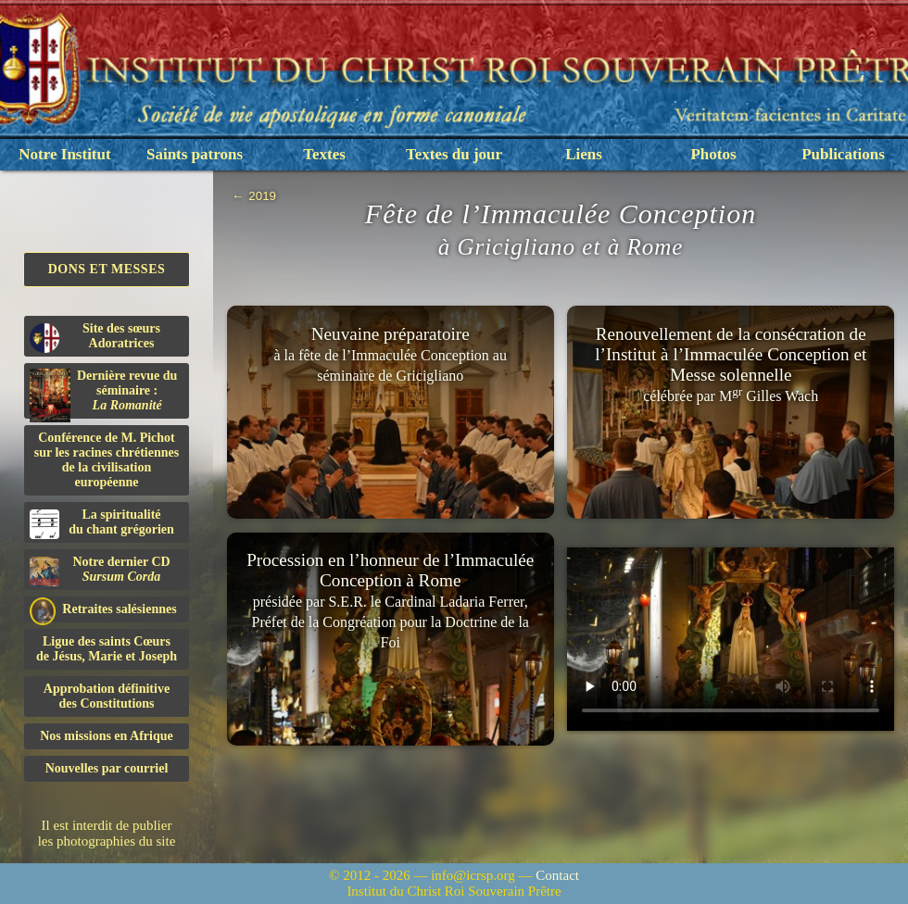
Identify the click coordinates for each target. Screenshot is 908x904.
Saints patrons (194, 154)
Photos (713, 154)
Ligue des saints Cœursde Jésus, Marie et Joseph (106, 648)
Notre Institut (64, 154)
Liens (583, 154)
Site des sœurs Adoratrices (95, 337)
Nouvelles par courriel (107, 768)
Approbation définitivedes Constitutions (107, 696)
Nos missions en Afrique (106, 736)
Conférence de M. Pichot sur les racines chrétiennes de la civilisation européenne (106, 460)
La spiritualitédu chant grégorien (102, 523)
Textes (324, 154)
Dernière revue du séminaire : (103, 394)
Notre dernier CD (100, 570)
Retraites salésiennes (103, 609)
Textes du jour (454, 154)
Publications (843, 154)
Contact (557, 875)
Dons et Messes (107, 269)
